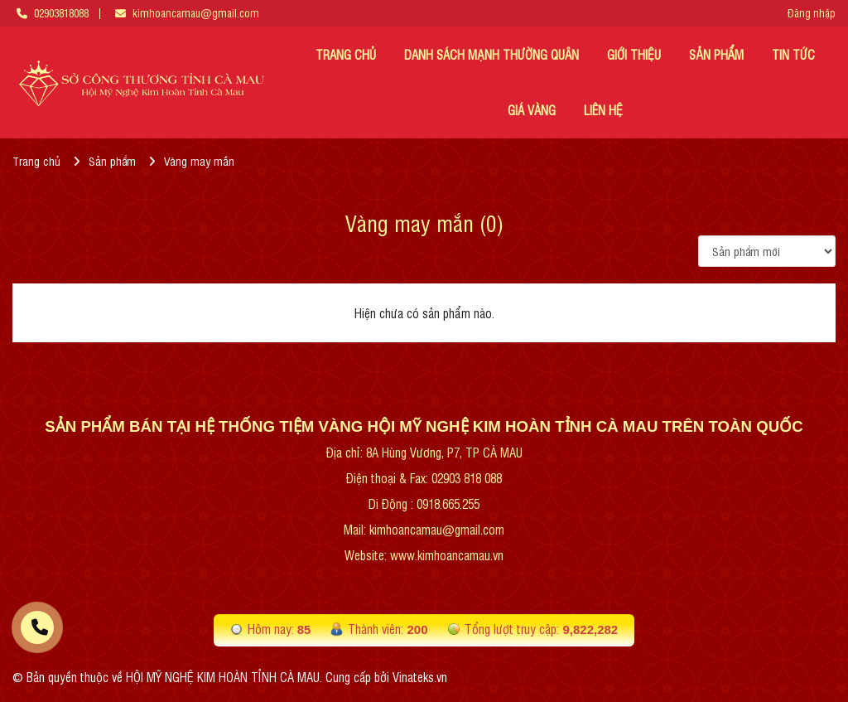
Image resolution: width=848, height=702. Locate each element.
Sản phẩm (716, 54)
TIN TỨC (793, 54)
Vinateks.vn (420, 676)
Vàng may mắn (199, 160)
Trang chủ (36, 160)
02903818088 (61, 13)
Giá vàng (532, 110)
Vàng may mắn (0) (424, 222)
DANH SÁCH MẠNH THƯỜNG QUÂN (491, 54)
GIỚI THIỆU (634, 54)
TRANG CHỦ (346, 54)
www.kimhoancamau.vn (447, 555)
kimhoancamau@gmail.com (195, 13)
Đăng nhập (812, 13)
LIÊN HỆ (603, 110)
